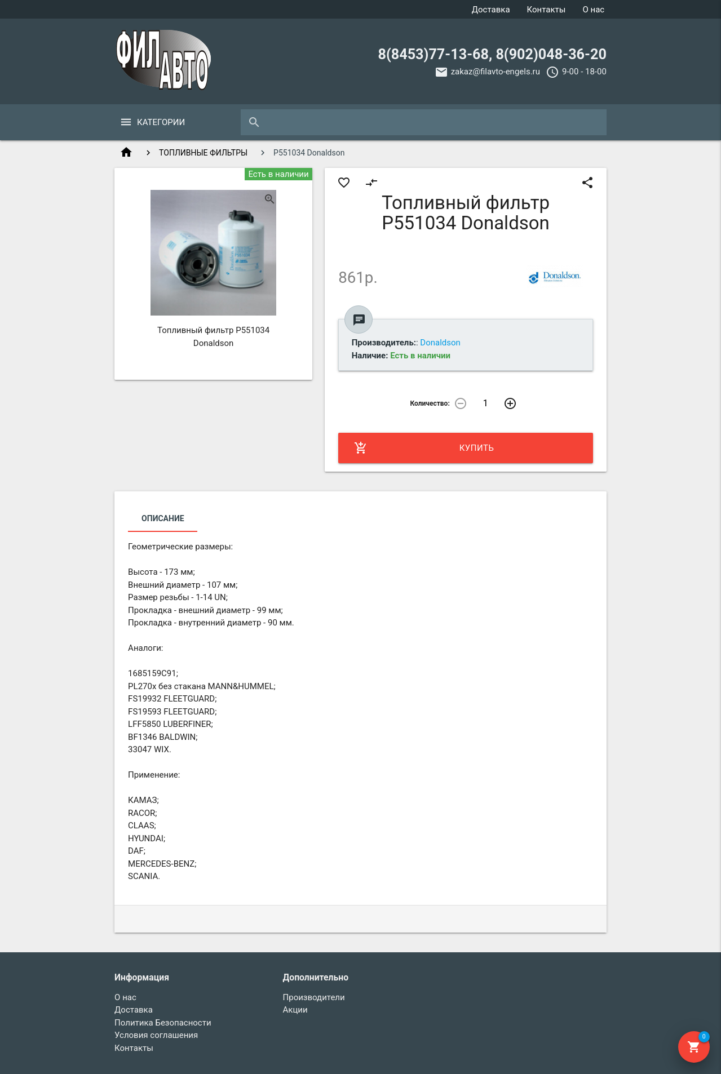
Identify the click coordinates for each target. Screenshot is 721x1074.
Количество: (429, 403)
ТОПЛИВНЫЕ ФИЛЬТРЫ (203, 152)
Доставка (491, 10)
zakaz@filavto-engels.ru (495, 71)
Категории (161, 122)
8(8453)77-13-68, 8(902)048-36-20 (492, 54)
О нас (593, 10)
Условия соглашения (156, 1035)
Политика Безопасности (162, 1023)
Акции (295, 1010)
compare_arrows (371, 182)
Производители (314, 997)
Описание (162, 518)
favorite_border (344, 182)
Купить (424, 448)
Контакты (546, 10)
